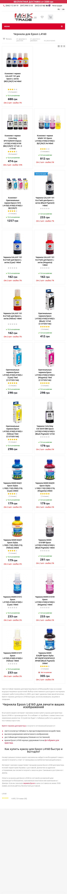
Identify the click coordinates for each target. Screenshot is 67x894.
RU (59, 9)
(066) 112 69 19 (12, 6)
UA (63, 9)
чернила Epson (29, 783)
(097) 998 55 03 (26, 6)
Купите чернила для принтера (14, 726)
